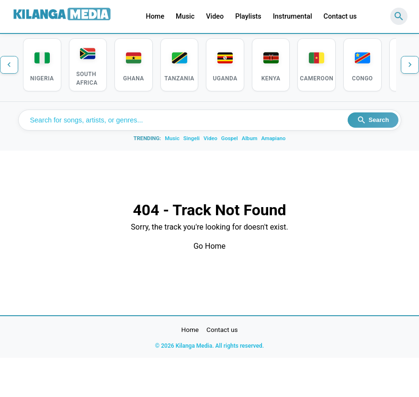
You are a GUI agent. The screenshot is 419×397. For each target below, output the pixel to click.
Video (215, 16)
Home (155, 16)
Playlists (248, 16)
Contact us (340, 16)
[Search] (399, 16)
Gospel (229, 139)
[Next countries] (409, 65)
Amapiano (273, 139)
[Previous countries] (9, 65)
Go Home (209, 247)
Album (250, 139)
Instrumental (292, 16)
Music (185, 16)
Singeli (191, 139)
